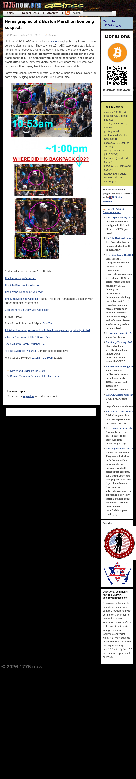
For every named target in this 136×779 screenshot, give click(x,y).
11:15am (36, 357)
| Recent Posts (28, 12)
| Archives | (53, 12)
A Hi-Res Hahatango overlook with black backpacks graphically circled (47, 330)
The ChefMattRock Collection (22, 285)
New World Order (20, 370)
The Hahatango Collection (20, 278)
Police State (38, 370)
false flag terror (50, 376)
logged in (28, 396)
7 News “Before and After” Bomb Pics (27, 337)
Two (50, 323)
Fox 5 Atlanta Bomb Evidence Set (25, 344)
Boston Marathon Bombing (25, 376)
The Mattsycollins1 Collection (22, 298)
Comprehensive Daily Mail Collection (27, 309)
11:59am (48, 357)
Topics (9, 12)
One (45, 323)
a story (55, 41)
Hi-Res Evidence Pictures (20, 350)
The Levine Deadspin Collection (24, 292)
